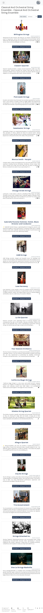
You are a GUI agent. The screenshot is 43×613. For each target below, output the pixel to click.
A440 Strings (21, 255)
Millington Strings (21, 34)
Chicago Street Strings (21, 191)
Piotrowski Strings (21, 97)
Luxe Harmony (21, 286)
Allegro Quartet (21, 442)
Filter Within (23, 16)
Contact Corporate (13, 610)
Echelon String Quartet (21, 411)
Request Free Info (25, 47)
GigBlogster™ (30, 609)
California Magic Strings (21, 380)
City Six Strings (21, 474)
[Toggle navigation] (3, 2)
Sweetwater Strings (21, 128)
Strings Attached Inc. (21, 536)
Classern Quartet (21, 66)
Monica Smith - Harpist (21, 159)
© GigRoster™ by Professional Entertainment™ (6, 609)
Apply (39, 16)
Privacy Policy (24, 610)
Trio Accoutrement (21, 505)
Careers (19, 609)
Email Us (16, 47)
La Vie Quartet (21, 317)
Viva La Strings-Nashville (21, 567)
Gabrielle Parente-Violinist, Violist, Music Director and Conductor (21, 223)
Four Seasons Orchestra (21, 349)
